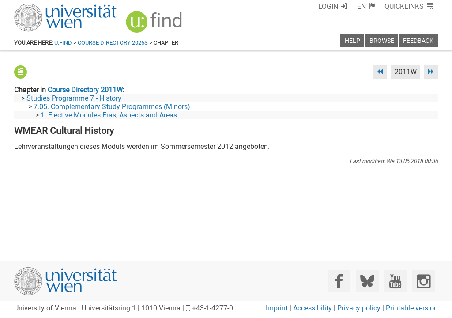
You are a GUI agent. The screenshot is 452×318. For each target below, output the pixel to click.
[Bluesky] (367, 281)
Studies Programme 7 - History (73, 98)
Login (328, 6)
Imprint (277, 308)
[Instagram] (423, 281)
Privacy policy (358, 308)
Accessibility (312, 308)
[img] (155, 25)
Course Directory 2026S (113, 42)
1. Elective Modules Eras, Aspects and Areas (109, 115)
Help (352, 41)
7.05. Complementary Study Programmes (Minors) (112, 106)
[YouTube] (395, 281)
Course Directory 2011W (85, 90)
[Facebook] (339, 281)
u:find (63, 42)
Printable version (412, 308)
